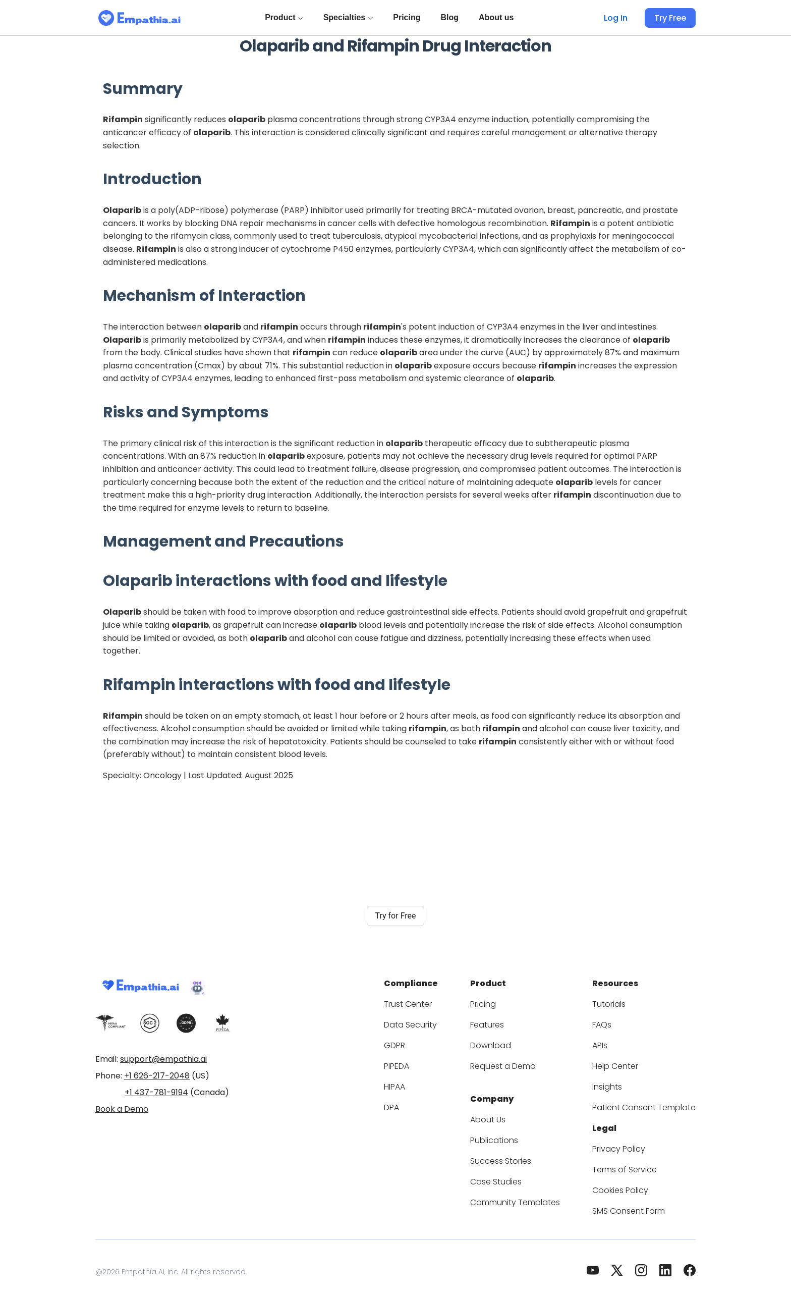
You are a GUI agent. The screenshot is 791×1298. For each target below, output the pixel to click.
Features (507, 1021)
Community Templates (532, 1196)
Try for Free (395, 916)
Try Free (671, 18)
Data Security (436, 1021)
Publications (513, 1134)
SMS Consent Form (638, 1205)
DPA (420, 1104)
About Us (508, 1113)
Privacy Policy (628, 1143)
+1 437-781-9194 (156, 1092)
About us (498, 17)
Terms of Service (634, 1163)
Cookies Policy (630, 1184)
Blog (451, 17)
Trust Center (435, 1001)
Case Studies (515, 1175)
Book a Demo (121, 1109)
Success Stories (520, 1155)
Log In (619, 18)
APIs (612, 1042)
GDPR (423, 1042)
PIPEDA (426, 1063)
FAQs (613, 1021)
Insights (618, 1084)
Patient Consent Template (650, 1104)
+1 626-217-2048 (157, 1075)
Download (509, 1042)
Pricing (408, 17)
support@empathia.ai (163, 1059)
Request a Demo (521, 1063)
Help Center (625, 1063)
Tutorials (619, 1001)
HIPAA (424, 1084)
